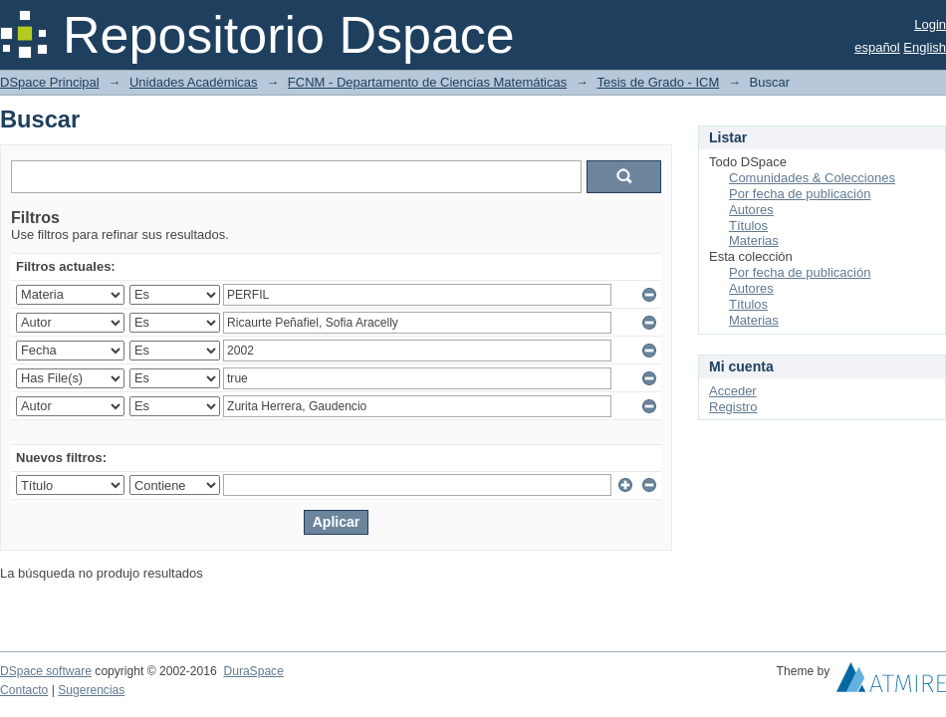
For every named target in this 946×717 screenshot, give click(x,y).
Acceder (733, 390)
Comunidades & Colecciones (812, 177)
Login (930, 24)
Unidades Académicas (193, 82)
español (877, 47)
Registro (733, 406)
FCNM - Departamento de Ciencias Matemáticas (427, 82)
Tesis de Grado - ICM (657, 82)
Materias (754, 240)
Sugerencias (91, 690)
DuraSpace (253, 671)
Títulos (748, 225)
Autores (751, 209)
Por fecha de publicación (799, 193)
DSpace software (46, 671)
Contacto (24, 690)
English (924, 47)
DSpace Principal (50, 82)
